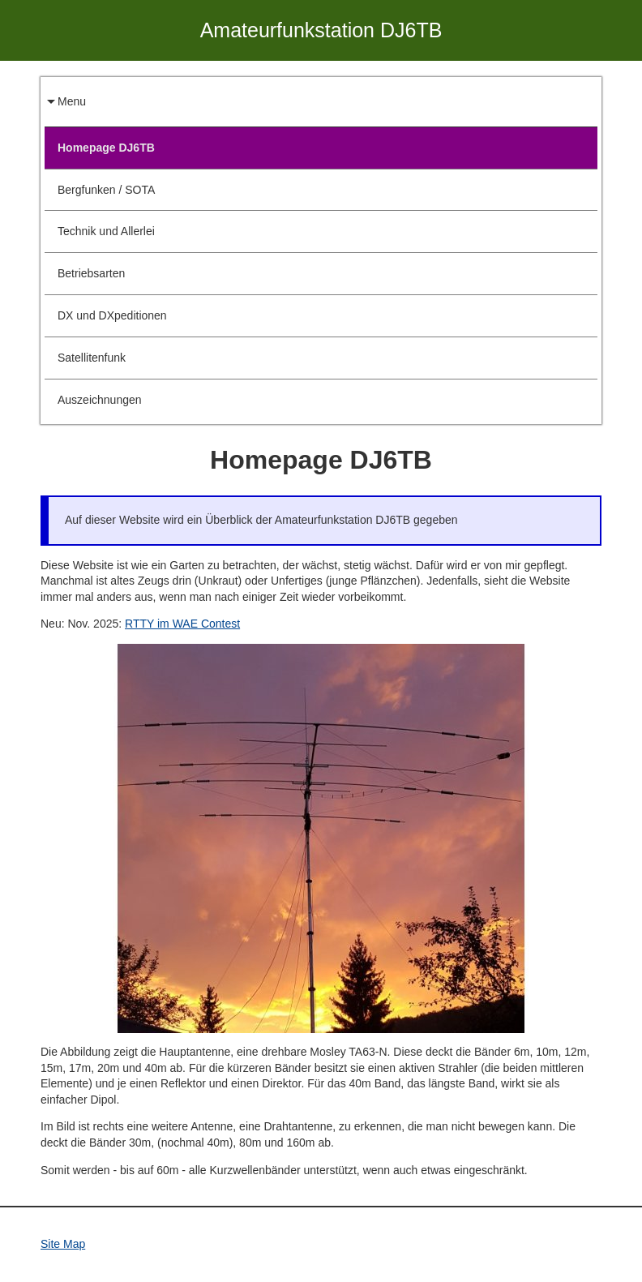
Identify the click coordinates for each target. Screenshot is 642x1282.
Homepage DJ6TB (106, 147)
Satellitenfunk (92, 357)
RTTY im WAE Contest (182, 623)
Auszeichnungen (100, 399)
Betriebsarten (91, 273)
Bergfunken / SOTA (106, 189)
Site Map (63, 1243)
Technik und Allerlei (106, 231)
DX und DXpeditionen (112, 315)
